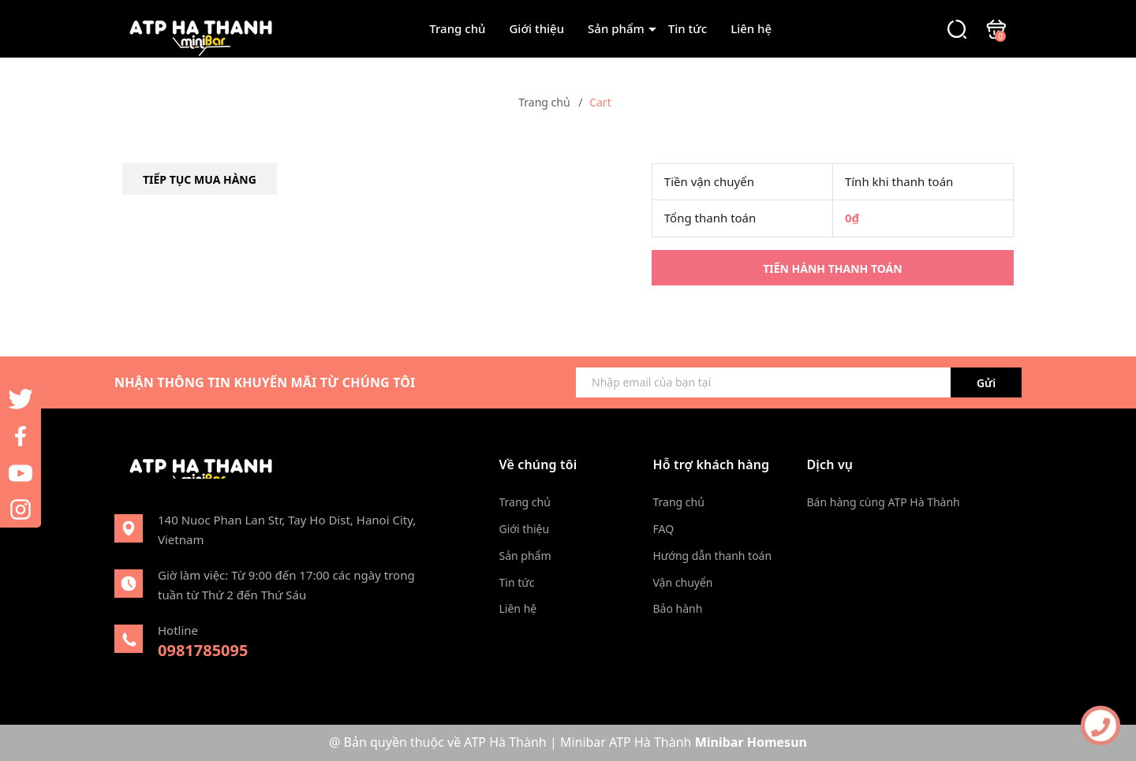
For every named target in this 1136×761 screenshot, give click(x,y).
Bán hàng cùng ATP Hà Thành (883, 501)
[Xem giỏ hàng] (996, 27)
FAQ (663, 528)
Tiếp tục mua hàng (199, 179)
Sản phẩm (616, 28)
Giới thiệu (536, 28)
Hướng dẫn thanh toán (712, 555)
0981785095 (203, 650)
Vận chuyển (683, 582)
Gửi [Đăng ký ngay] (986, 382)
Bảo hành (678, 608)
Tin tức (687, 28)
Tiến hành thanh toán (832, 268)
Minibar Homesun (751, 742)
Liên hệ (751, 28)
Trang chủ (457, 28)
